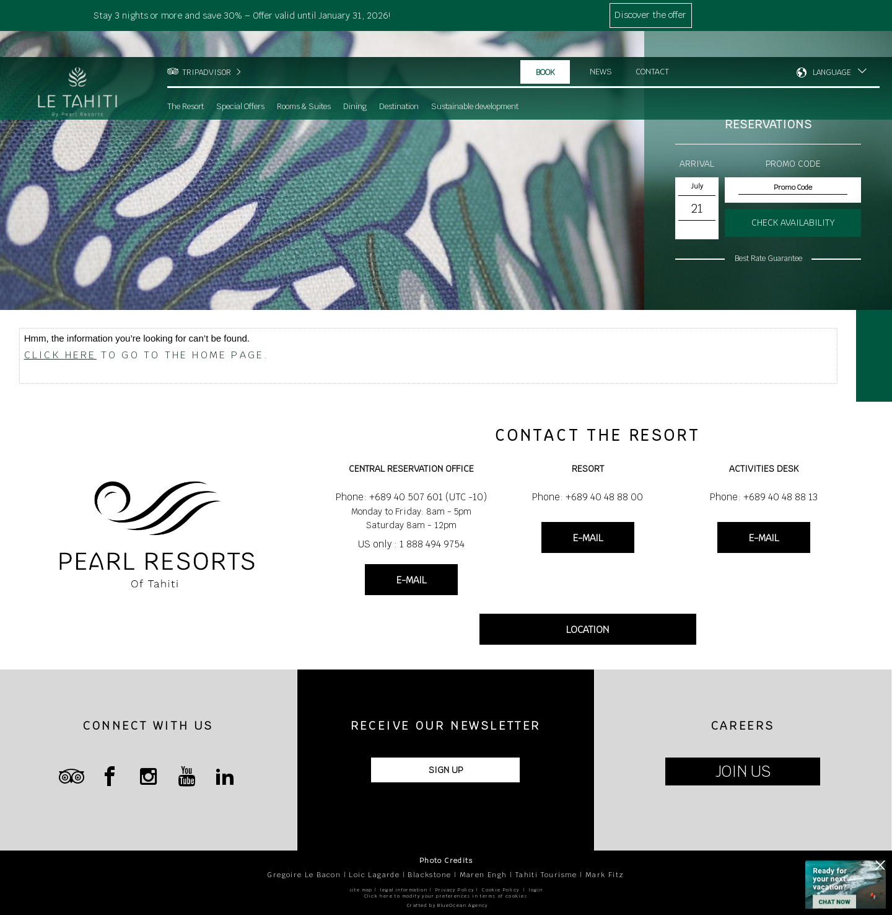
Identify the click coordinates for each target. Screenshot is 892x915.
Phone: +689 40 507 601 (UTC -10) (411, 497)
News (601, 45)
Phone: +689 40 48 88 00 (587, 497)
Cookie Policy (500, 890)
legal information (403, 890)
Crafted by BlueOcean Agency (447, 905)
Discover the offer (650, 14)
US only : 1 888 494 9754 (411, 544)
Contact (653, 45)
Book (545, 46)
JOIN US (743, 771)
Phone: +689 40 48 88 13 (764, 497)
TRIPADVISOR (206, 46)
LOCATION (587, 629)
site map (361, 890)
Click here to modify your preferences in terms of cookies (446, 896)
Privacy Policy (454, 890)
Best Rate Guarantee (768, 258)
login (536, 890)
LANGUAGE (832, 46)
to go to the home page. (146, 354)
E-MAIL (411, 580)
